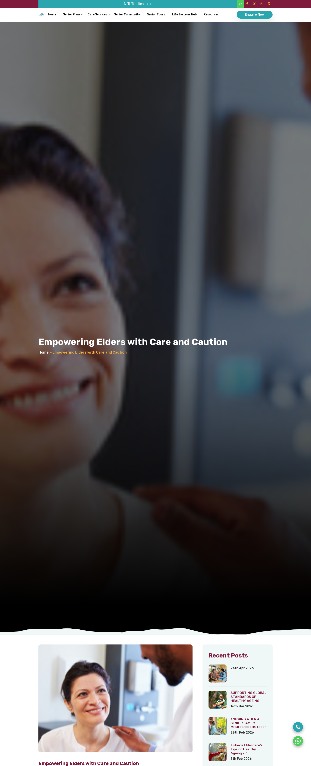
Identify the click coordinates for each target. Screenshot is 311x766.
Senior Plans (72, 14)
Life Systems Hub (184, 14)
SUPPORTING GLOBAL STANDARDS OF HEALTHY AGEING (249, 697)
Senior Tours (156, 14)
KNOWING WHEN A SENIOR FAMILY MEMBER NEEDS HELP (248, 723)
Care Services (97, 14)
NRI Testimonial (137, 3)
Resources (211, 14)
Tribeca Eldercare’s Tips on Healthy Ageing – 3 (246, 749)
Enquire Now (255, 14)
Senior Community (127, 14)
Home (52, 14)
